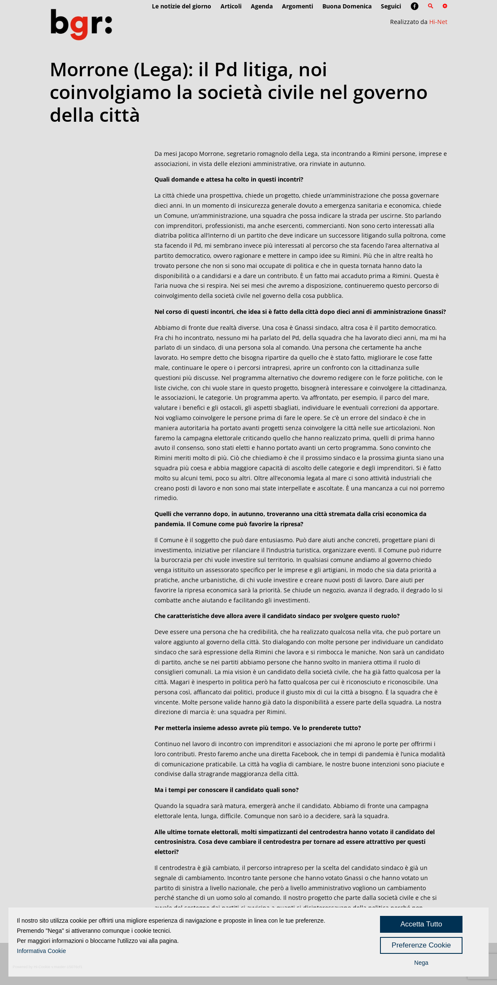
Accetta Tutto (421, 924)
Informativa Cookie (41, 951)
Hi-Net (438, 22)
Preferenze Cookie (421, 945)
